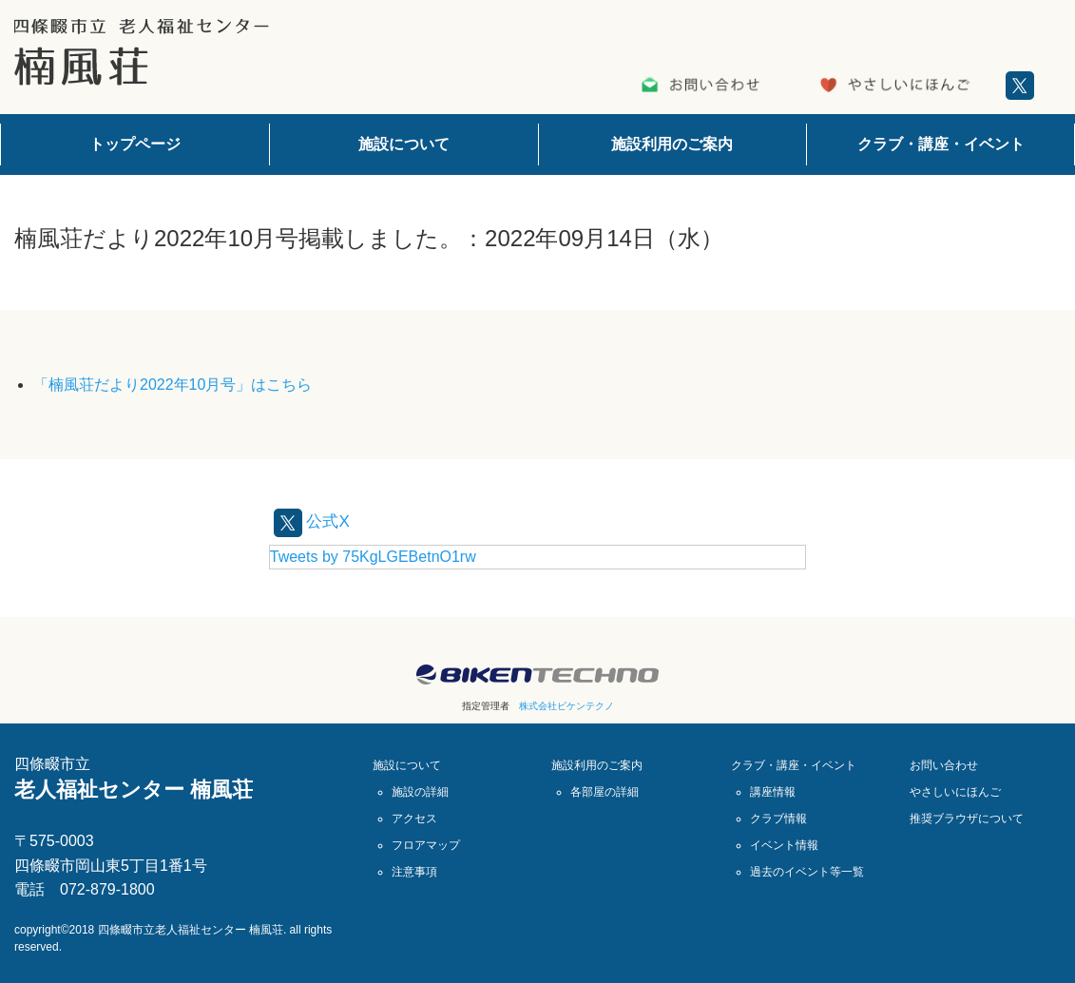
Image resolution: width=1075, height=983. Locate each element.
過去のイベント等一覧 (807, 870)
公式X (316, 520)
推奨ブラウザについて (967, 817)
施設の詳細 (420, 791)
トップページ (135, 144)
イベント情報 (784, 844)
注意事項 (414, 870)
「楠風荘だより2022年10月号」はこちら (172, 384)
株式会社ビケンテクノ (566, 705)
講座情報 (773, 791)
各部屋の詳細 (604, 791)
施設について (404, 144)
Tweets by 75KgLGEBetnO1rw (373, 556)
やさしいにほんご (955, 791)
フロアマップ (426, 844)
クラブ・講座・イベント (941, 144)
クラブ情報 (778, 817)
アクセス (414, 817)
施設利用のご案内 (672, 144)
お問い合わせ (944, 764)
